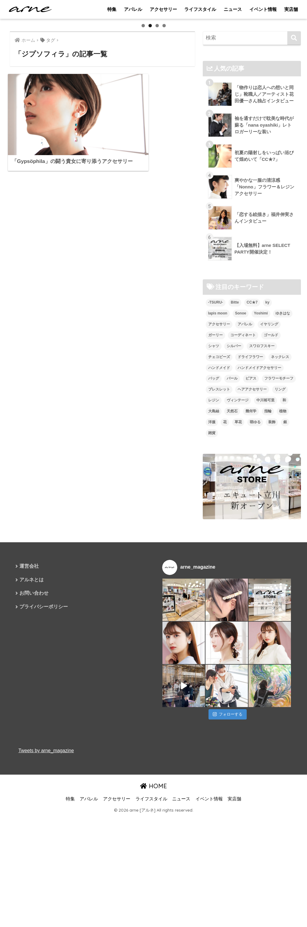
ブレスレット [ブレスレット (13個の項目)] (219, 556)
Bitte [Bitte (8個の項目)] (235, 469)
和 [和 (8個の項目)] (284, 567)
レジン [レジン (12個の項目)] (213, 567)
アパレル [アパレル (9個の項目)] (245, 490)
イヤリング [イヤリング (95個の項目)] (269, 490)
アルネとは (31, 746)
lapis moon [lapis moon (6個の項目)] (217, 479)
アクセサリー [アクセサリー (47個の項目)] (219, 490)
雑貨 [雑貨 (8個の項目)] (211, 599)
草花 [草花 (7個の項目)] (238, 588)
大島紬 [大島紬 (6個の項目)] (213, 578)
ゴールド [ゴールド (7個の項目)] (271, 501)
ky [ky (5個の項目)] (267, 469)
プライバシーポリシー (43, 773)
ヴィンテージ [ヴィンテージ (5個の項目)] (238, 567)
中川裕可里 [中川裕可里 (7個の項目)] (265, 567)
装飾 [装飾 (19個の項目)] (271, 588)
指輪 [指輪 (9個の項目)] (268, 578)
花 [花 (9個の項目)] (225, 588)
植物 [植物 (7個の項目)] (282, 578)
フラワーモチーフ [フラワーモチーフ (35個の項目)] (278, 545)
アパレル (133, 9)
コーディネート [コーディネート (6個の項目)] (243, 501)
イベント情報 (263, 9)
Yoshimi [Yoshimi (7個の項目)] (261, 479)
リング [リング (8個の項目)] (280, 556)
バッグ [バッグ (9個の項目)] (213, 545)
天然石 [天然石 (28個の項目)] (232, 578)
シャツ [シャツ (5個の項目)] (213, 512)
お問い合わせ (33, 760)
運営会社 (29, 732)
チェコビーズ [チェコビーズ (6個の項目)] (219, 523)
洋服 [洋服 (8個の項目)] (211, 588)
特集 (111, 9)
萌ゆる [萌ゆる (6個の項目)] (255, 588)
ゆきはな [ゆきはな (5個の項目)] (282, 479)
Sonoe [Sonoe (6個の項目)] (240, 479)
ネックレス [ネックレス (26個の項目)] (280, 523)
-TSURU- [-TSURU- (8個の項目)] (215, 469)
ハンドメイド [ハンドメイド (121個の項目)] (219, 534)
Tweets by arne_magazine (46, 917)
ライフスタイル (200, 9)
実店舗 (291, 9)
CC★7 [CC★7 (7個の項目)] (252, 469)
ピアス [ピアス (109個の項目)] (250, 545)
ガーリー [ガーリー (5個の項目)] (215, 501)
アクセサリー (163, 9)
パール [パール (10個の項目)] (232, 545)
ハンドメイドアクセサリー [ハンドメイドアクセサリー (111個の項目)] (259, 534)
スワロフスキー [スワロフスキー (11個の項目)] (262, 512)
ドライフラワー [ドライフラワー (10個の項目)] (250, 523)
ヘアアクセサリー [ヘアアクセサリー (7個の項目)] (252, 556)
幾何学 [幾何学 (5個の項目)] (250, 578)
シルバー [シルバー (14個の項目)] (234, 512)
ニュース (233, 9)
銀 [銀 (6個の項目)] (285, 588)
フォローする (227, 881)
